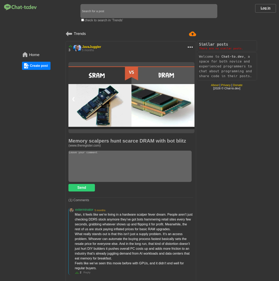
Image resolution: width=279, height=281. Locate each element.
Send (81, 188)
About (215, 85)
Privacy (226, 85)
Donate (237, 85)
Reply (86, 272)
